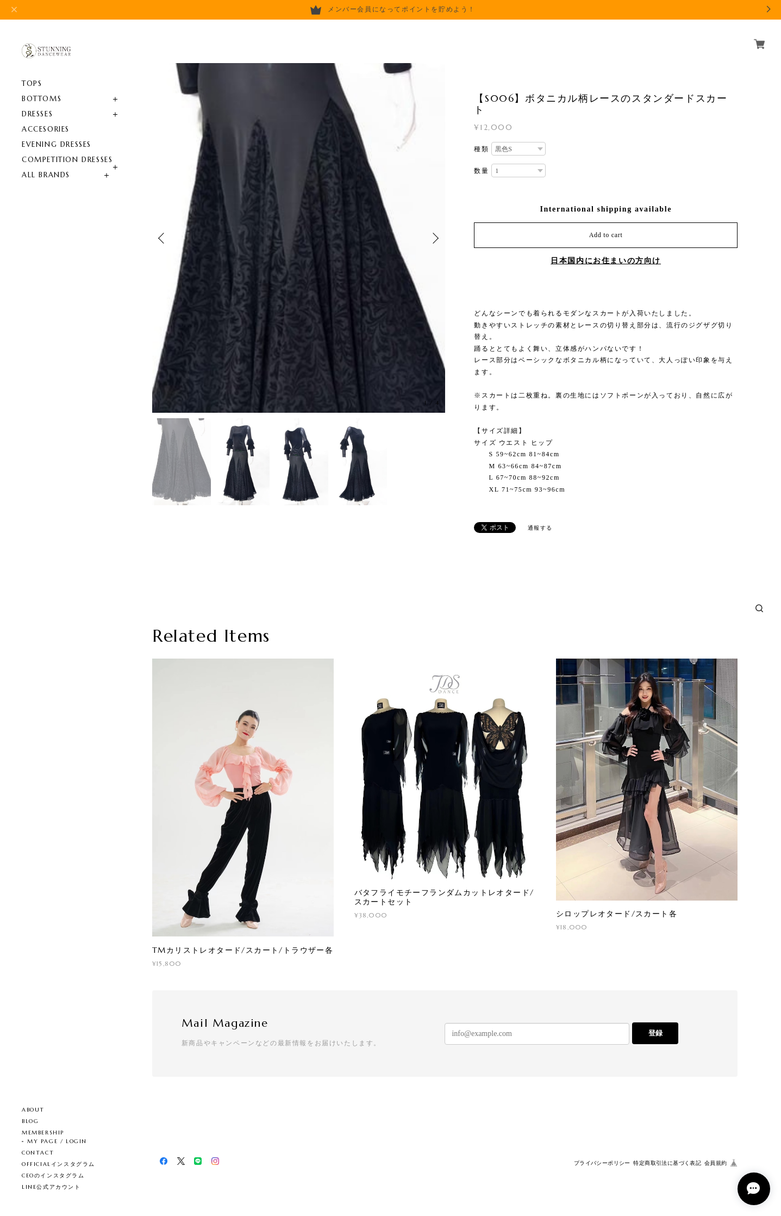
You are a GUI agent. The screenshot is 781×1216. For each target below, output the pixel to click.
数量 (481, 171)
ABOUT (33, 1109)
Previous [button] (163, 238)
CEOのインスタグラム (53, 1175)
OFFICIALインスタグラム (58, 1164)
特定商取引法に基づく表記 (667, 1163)
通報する (540, 528)
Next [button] (434, 238)
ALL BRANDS (46, 174)
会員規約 (715, 1163)
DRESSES (37, 113)
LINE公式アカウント (51, 1186)
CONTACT (38, 1152)
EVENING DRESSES (56, 144)
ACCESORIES (46, 129)
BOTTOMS (41, 98)
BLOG (30, 1121)
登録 (655, 1033)
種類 (481, 149)
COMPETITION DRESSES (67, 159)
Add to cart (606, 235)
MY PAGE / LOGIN (57, 1141)
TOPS (32, 83)
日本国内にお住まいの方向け (606, 261)
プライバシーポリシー (602, 1163)
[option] (298, 238)
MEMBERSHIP (43, 1132)
